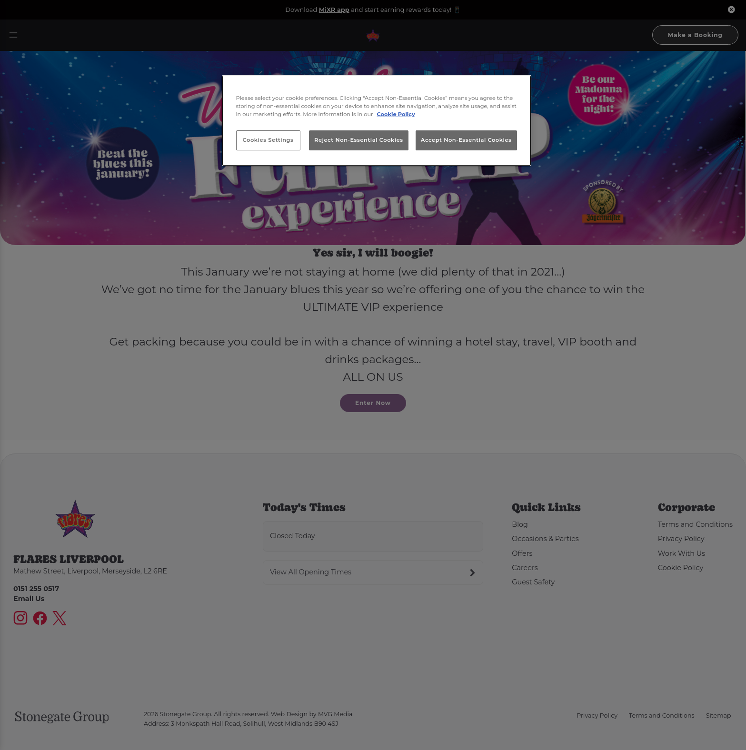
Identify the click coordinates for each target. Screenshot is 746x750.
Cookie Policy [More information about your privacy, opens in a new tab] (396, 114)
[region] (376, 121)
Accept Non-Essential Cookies (466, 140)
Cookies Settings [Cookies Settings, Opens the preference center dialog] (268, 140)
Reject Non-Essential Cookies (358, 140)
